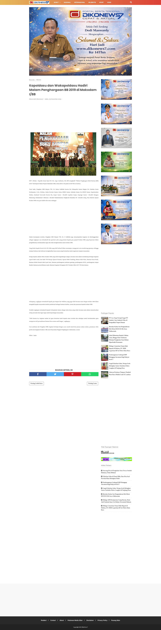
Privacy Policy (102, 620)
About (62, 620)
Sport (101, 2)
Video (109, 2)
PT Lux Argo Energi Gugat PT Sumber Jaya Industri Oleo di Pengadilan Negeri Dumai (118, 320)
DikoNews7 (85, 627)
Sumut (56, 2)
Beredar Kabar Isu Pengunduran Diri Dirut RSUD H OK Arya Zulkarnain (119, 329)
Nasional (67, 2)
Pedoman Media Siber (75, 620)
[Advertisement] (63, 116)
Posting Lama (92, 383)
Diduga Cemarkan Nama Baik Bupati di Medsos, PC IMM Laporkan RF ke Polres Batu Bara (119, 348)
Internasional (79, 2)
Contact (53, 620)
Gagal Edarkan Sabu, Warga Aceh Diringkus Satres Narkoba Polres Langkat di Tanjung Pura (119, 366)
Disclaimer (90, 620)
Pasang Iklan (115, 620)
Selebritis (92, 2)
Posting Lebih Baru (36, 383)
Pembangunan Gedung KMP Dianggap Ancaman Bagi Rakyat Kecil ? (119, 357)
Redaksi (44, 620)
